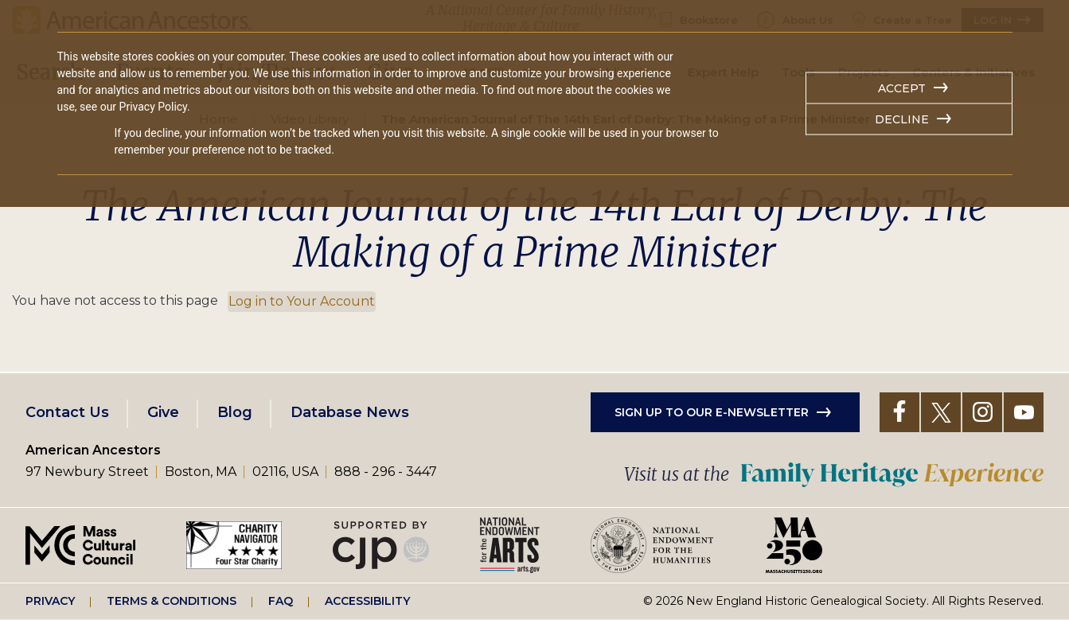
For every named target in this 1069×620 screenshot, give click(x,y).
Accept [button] (902, 88)
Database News (350, 412)
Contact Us (67, 412)
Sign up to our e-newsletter (711, 412)
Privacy (50, 601)
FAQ (280, 601)
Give (163, 412)
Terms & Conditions (171, 601)
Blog (234, 412)
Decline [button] (902, 119)
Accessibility (367, 601)
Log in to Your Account (301, 301)
